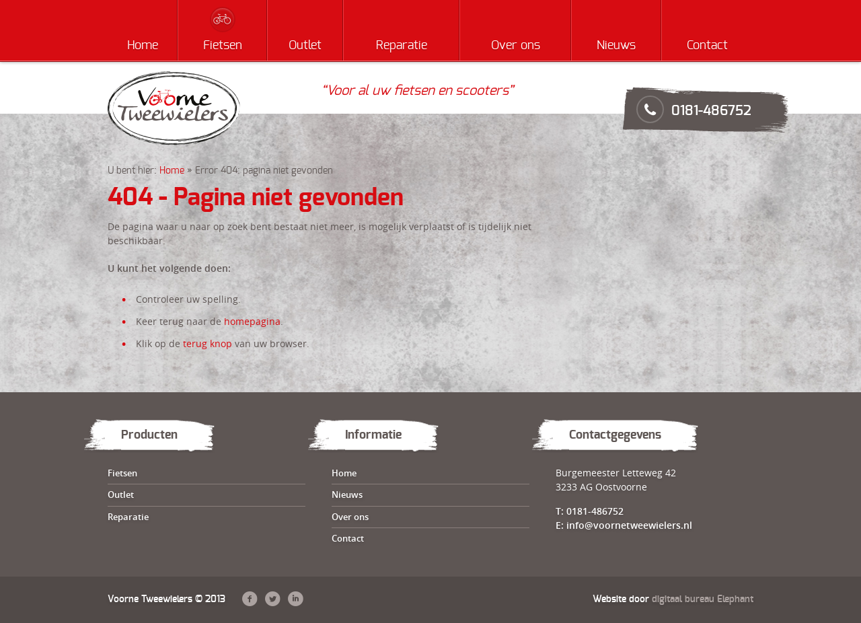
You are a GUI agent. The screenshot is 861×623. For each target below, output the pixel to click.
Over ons (515, 46)
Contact (707, 46)
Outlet (305, 46)
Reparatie (401, 46)
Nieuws (616, 46)
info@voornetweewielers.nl (629, 525)
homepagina (252, 321)
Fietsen (222, 46)
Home (142, 46)
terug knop (207, 343)
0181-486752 (711, 111)
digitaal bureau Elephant (702, 599)
